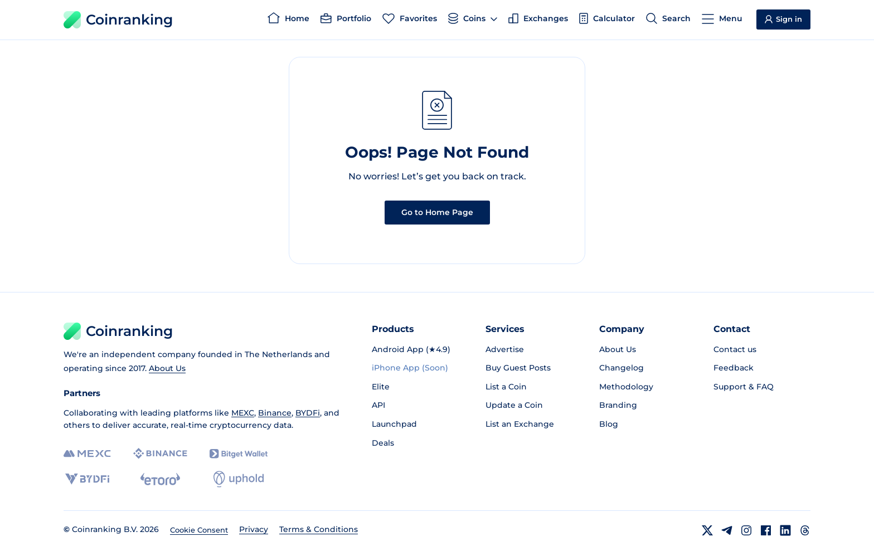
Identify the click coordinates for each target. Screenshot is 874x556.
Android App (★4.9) (411, 349)
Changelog (621, 368)
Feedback (733, 368)
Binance (275, 413)
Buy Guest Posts (518, 368)
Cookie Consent (199, 529)
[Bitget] (239, 454)
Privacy (253, 529)
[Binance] (160, 453)
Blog (608, 424)
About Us (167, 368)
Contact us (734, 349)
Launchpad (394, 424)
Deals (383, 443)
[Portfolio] (346, 20)
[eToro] (160, 479)
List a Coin (506, 387)
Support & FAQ (743, 387)
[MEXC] (87, 453)
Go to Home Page (437, 212)
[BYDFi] (87, 479)
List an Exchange (519, 424)
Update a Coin (514, 405)
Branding (618, 405)
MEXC (242, 413)
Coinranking (118, 19)
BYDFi (307, 413)
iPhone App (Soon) (410, 368)
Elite (381, 387)
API (378, 405)
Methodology (626, 387)
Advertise (504, 349)
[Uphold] (239, 479)
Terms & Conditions (318, 529)
